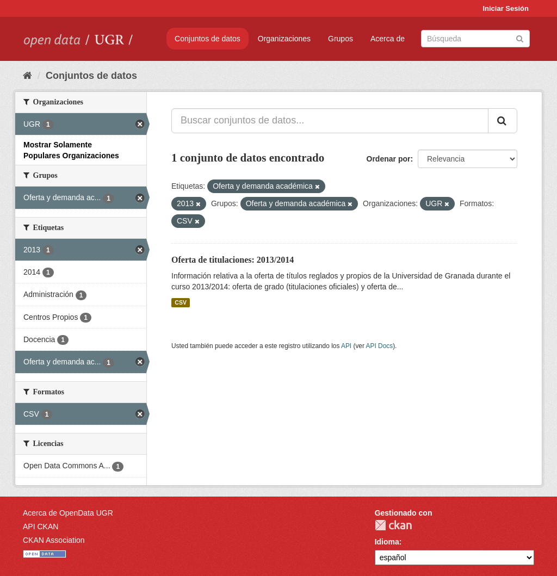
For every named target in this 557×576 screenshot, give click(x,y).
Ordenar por (389, 158)
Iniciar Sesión (505, 8)
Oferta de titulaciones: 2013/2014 (232, 259)
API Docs (379, 346)
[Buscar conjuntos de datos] (475, 38)
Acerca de (387, 38)
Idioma (387, 541)
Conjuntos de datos (207, 38)
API (346, 346)
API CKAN (40, 526)
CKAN (393, 525)
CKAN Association (54, 540)
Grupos (340, 38)
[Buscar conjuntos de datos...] (329, 120)
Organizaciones (284, 38)
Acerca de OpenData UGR (68, 513)
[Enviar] (519, 37)
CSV (181, 302)
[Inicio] (27, 75)
